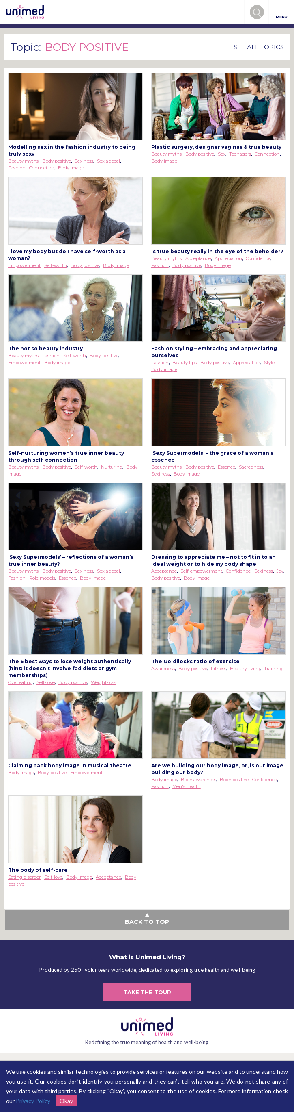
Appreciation (228, 258)
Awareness (163, 668)
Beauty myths (23, 161)
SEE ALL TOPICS (259, 47)
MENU (282, 12)
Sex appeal (108, 161)
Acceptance (198, 258)
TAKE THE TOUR (147, 992)
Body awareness (198, 779)
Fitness (218, 668)
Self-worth (55, 265)
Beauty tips (184, 362)
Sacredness (251, 467)
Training (273, 668)
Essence (226, 467)
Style (269, 362)
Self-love (45, 682)
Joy (280, 571)
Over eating (20, 682)
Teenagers (240, 154)
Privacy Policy (33, 1100)
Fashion (17, 168)
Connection (41, 168)
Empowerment (24, 265)
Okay (66, 1100)
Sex (221, 154)
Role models (42, 578)
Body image (71, 168)
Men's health (186, 786)
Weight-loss (103, 682)
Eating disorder (24, 877)
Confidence (258, 258)
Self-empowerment (201, 571)
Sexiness (84, 161)
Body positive (56, 161)
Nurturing (111, 467)
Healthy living (245, 668)
